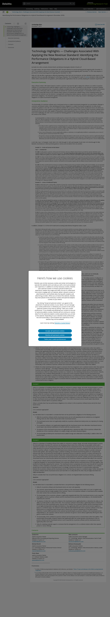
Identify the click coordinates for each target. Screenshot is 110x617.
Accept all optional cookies (55, 331)
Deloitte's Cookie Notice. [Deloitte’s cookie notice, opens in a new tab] (62, 323)
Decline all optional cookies (55, 335)
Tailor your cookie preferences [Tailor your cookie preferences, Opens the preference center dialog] (55, 339)
